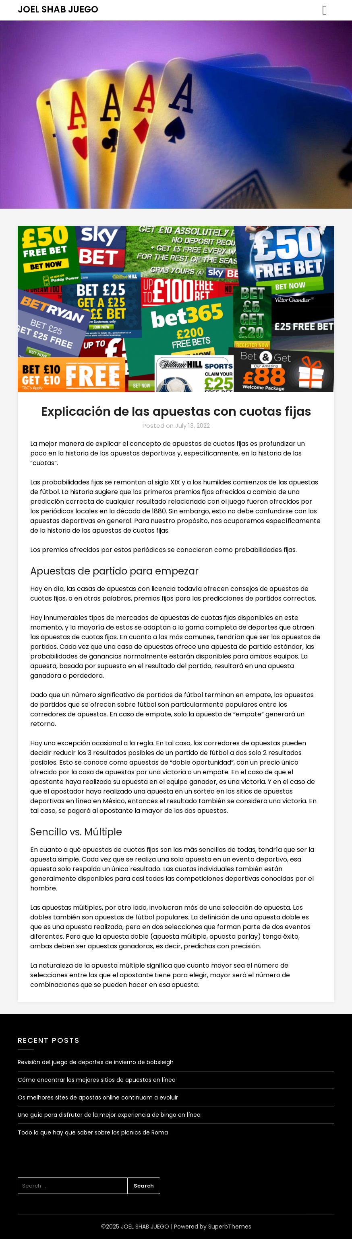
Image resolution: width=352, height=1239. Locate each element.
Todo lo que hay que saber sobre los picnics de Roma (93, 1132)
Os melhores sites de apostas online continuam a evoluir (98, 1097)
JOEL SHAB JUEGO (58, 9)
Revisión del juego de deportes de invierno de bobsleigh (96, 1062)
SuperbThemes (229, 1227)
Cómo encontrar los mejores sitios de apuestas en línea (97, 1080)
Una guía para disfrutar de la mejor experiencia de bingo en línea (109, 1115)
